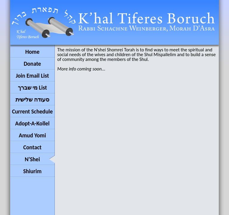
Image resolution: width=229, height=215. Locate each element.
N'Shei (32, 159)
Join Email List (32, 75)
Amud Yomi (32, 135)
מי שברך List (32, 87)
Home (32, 51)
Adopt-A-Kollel (32, 123)
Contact (32, 147)
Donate (32, 63)
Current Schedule (32, 111)
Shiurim (32, 171)
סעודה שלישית (32, 99)
